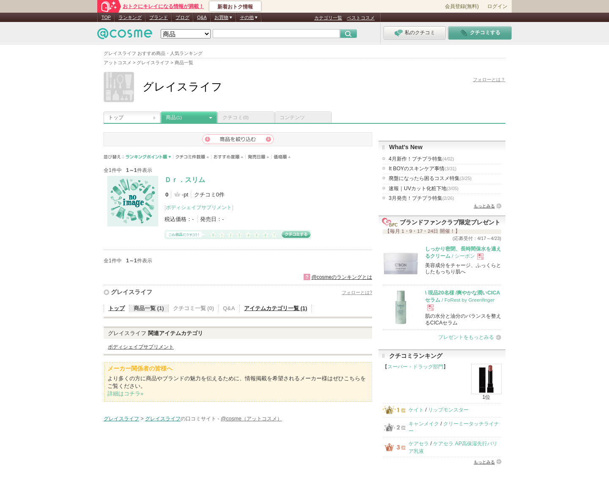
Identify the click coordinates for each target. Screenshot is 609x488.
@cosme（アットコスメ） (251, 419)
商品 (174, 117)
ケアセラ (419, 444)
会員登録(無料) (462, 6)
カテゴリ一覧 (328, 17)
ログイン (497, 6)
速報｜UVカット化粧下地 (423, 188)
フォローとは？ (489, 79)
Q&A (202, 17)
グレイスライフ (131, 292)
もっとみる (484, 206)
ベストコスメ (361, 17)
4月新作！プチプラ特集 (421, 159)
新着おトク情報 (235, 7)
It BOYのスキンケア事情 (422, 169)
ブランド (158, 17)
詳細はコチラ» (125, 393)
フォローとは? (357, 292)
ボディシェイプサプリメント (199, 207)
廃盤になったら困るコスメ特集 (430, 178)
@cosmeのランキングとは (341, 277)
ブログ (182, 17)
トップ (115, 117)
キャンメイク (424, 424)
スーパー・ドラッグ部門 (415, 367)
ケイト (416, 410)
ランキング (130, 17)
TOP (106, 17)
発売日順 (259, 157)
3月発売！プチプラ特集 (421, 198)
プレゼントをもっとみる (466, 337)
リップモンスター (448, 410)
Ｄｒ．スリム (185, 179)
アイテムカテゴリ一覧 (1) (275, 308)
